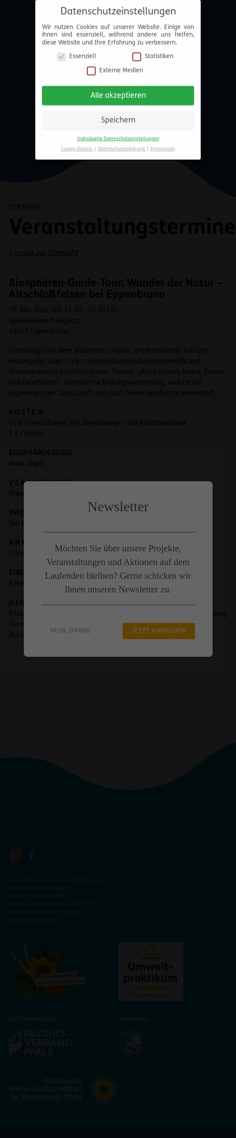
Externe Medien (115, 68)
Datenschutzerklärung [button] (122, 146)
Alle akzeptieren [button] (118, 92)
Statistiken (152, 53)
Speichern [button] (118, 117)
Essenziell (76, 53)
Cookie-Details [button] (77, 146)
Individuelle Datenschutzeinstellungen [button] (118, 136)
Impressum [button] (162, 146)
